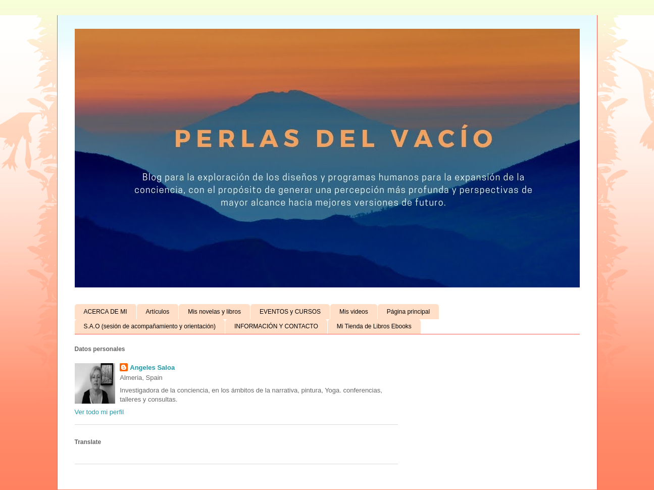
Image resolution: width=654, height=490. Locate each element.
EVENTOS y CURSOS (290, 311)
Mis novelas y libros (214, 311)
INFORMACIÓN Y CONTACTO (276, 326)
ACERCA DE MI (105, 311)
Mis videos (353, 311)
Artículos (158, 311)
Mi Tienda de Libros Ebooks (374, 326)
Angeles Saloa (152, 367)
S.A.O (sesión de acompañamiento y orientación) (150, 326)
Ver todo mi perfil (99, 412)
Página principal (408, 311)
